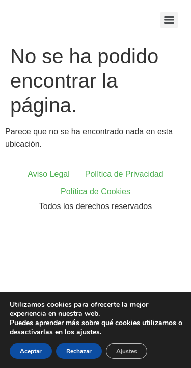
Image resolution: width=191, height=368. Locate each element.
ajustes (88, 332)
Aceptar (31, 351)
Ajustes (126, 351)
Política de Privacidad (124, 174)
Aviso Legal (48, 174)
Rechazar (79, 351)
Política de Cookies (95, 191)
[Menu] (169, 20)
